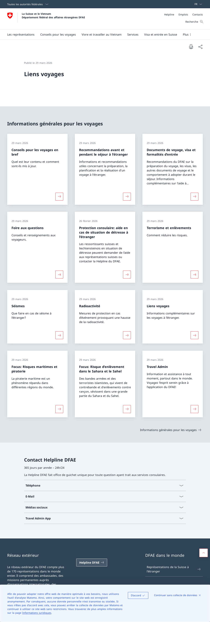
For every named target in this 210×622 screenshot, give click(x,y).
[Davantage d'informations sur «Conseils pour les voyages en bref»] (59, 196)
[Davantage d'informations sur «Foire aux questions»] (59, 274)
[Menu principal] (102, 34)
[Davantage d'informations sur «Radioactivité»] (127, 335)
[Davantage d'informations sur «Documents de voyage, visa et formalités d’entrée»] (194, 196)
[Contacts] (197, 14)
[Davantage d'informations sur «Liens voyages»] (194, 335)
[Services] (132, 34)
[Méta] (183, 14)
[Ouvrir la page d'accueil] (46, 19)
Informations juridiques (36, 612)
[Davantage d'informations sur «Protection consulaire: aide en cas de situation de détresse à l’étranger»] (127, 274)
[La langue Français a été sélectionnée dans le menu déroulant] (197, 4)
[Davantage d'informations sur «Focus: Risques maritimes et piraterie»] (59, 409)
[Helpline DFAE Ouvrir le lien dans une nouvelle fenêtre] (91, 562)
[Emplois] (183, 14)
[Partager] (200, 47)
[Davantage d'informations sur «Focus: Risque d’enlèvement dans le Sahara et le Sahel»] (127, 409)
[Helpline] (169, 14)
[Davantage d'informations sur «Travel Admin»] (194, 409)
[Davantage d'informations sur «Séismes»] (59, 335)
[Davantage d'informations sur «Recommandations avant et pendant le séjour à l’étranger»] (127, 196)
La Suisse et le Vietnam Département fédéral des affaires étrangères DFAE (53, 15)
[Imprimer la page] (191, 46)
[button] (20, 34)
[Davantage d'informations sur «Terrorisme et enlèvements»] (194, 274)
